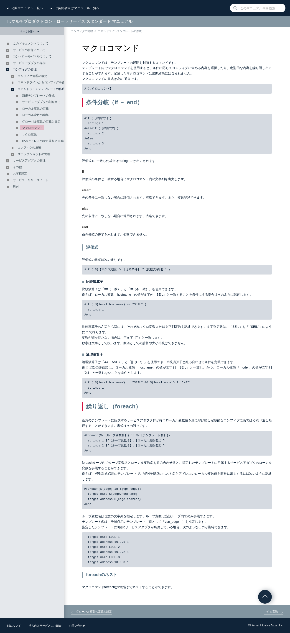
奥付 (16, 186)
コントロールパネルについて (32, 56)
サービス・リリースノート (30, 180)
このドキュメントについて (30, 43)
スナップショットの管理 (34, 154)
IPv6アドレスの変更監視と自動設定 (45, 141)
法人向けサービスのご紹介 (45, 625)
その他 (17, 167)
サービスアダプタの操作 (29, 63)
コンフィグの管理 (82, 31)
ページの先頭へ (265, 597)
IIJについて (14, 625)
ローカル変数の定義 (35, 108)
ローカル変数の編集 (35, 115)
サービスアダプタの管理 (29, 160)
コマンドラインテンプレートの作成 (120, 31)
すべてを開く (29, 31)
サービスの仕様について (29, 50)
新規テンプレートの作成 (38, 95)
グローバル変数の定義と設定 (41, 121)
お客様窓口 (20, 173)
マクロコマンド (32, 128)
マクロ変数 (29, 134)
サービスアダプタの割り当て (41, 102)
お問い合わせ (77, 625)
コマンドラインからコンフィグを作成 (43, 82)
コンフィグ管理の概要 (32, 76)
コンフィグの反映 (29, 147)
